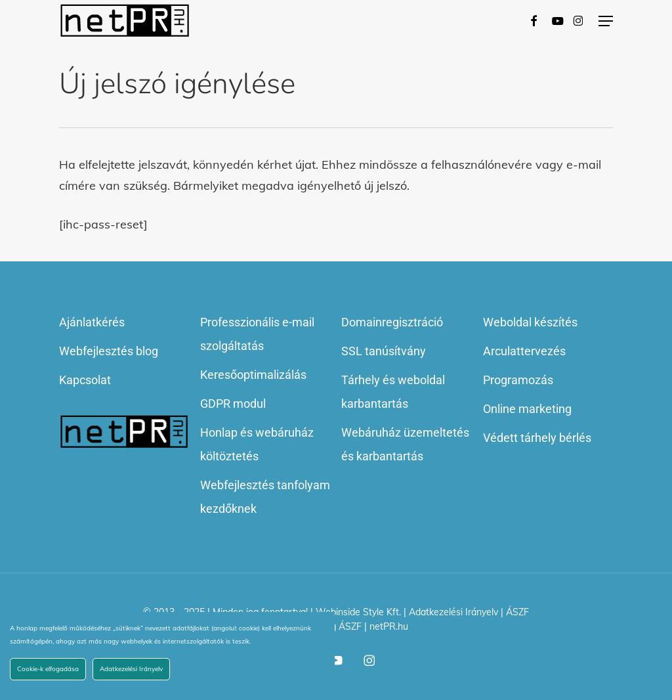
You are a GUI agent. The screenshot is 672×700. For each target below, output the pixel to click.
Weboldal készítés (530, 322)
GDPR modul (233, 403)
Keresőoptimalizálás (253, 375)
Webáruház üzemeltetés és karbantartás (405, 444)
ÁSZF (517, 612)
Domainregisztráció (392, 322)
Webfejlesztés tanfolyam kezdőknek (265, 496)
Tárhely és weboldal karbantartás (393, 391)
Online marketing (527, 409)
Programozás (518, 380)
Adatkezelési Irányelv (453, 612)
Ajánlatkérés (92, 322)
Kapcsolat (85, 380)
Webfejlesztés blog (108, 351)
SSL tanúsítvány (383, 351)
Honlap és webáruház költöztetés (257, 444)
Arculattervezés (524, 351)
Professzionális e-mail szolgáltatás (257, 334)
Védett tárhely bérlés (537, 438)
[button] (605, 21)
